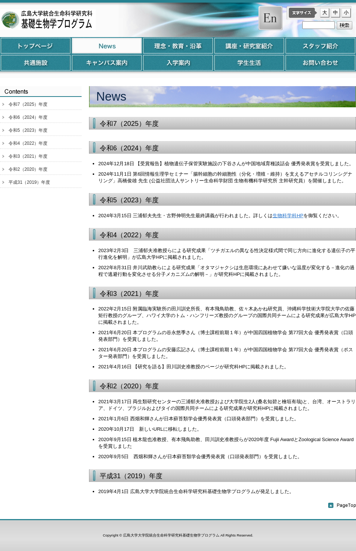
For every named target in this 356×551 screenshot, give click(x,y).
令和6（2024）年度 (28, 117)
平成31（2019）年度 (29, 182)
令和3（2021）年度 (28, 156)
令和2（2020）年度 (28, 169)
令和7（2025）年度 (28, 104)
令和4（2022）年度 (28, 143)
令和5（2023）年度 (28, 130)
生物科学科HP (288, 215)
